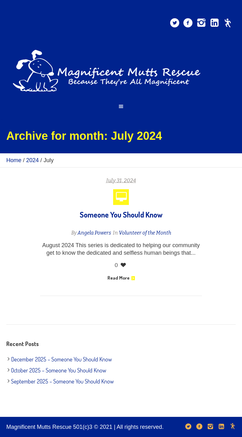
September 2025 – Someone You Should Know (62, 381)
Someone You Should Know (121, 214)
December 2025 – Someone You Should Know (61, 359)
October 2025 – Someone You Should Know (58, 370)
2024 (32, 160)
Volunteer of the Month (145, 233)
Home (13, 160)
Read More (121, 278)
